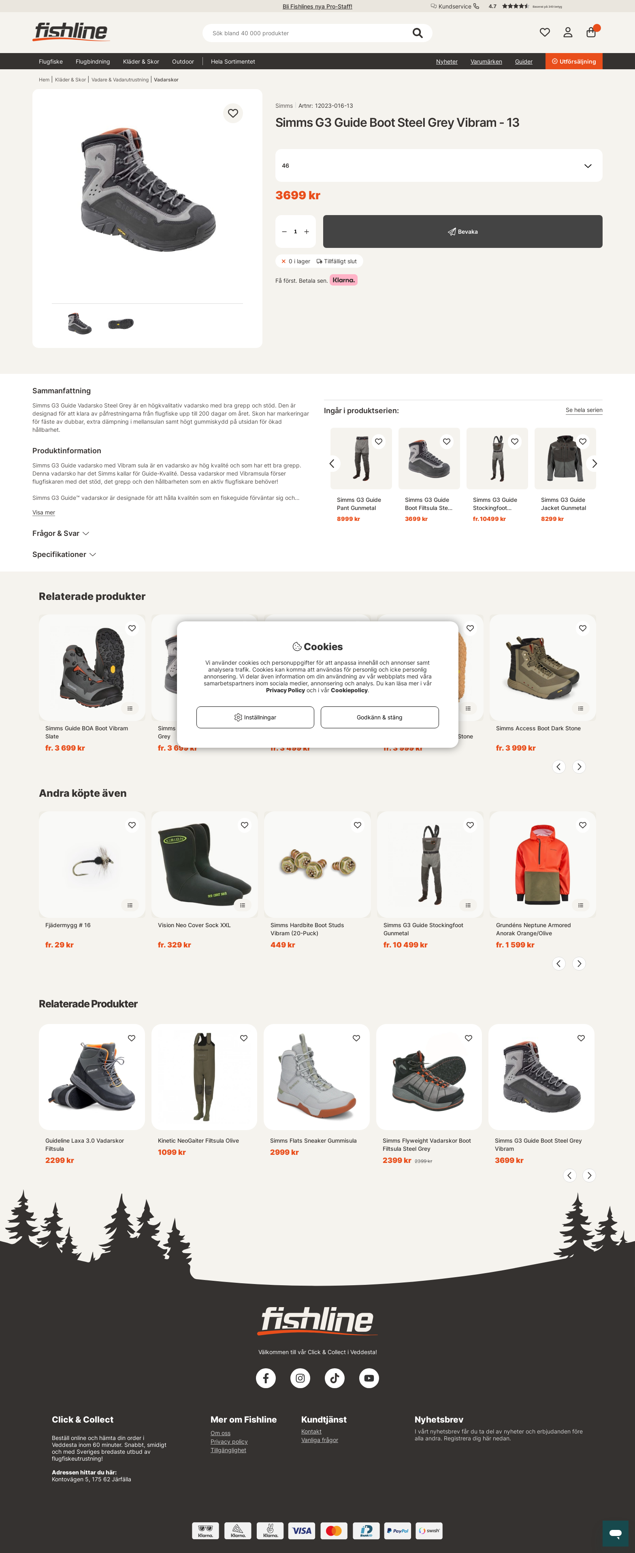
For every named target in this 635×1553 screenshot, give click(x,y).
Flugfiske (51, 61)
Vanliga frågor (319, 1439)
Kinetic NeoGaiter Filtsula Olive (198, 1140)
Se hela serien (584, 409)
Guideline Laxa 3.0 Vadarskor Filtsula (84, 1144)
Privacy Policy (285, 690)
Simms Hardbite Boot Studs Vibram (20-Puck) (307, 929)
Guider (524, 61)
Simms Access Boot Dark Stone (538, 728)
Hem (44, 80)
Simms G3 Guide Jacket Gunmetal (563, 503)
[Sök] (317, 33)
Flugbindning (93, 61)
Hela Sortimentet (233, 61)
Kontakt (311, 1431)
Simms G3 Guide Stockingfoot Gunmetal (495, 504)
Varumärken (486, 61)
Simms (284, 105)
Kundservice (455, 6)
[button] (542, 6)
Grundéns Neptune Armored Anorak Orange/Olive (533, 929)
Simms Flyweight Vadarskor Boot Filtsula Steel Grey (427, 1144)
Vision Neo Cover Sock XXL (194, 925)
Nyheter (447, 61)
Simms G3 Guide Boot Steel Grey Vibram (538, 1144)
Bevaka (468, 231)
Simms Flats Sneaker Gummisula (313, 1140)
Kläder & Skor (141, 61)
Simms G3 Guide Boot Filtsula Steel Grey (428, 504)
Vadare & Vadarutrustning (120, 80)
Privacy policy (229, 1441)
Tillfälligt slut (340, 261)
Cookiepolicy (349, 690)
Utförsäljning (574, 61)
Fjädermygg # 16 (68, 925)
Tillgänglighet (228, 1449)
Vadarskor (166, 80)
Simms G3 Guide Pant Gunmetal (359, 503)
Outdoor (183, 61)
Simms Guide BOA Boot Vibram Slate (86, 732)
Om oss (220, 1432)
